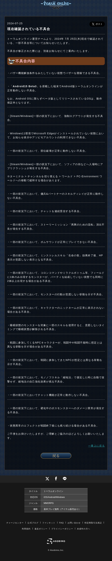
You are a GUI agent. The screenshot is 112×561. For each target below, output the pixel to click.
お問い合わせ (74, 523)
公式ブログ (32, 523)
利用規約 (26, 529)
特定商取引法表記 (93, 523)
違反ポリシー (41, 529)
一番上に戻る (96, 445)
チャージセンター (15, 523)
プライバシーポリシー (62, 529)
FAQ (61, 523)
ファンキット (48, 523)
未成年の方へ (83, 529)
